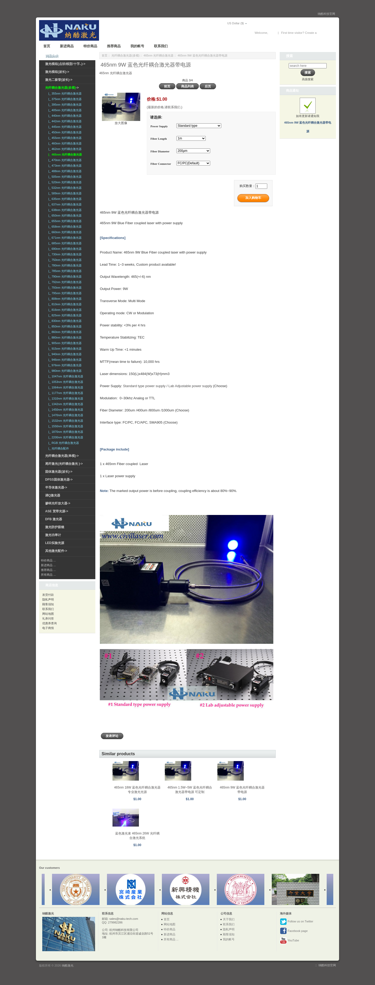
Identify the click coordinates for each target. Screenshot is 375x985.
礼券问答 (48, 618)
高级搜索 (307, 79)
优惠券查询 (49, 623)
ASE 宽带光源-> (56, 511)
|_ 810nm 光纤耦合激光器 (64, 304)
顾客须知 (48, 604)
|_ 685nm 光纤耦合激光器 (64, 243)
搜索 (289, 56)
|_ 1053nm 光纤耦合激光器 (65, 381)
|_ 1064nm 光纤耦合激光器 (65, 387)
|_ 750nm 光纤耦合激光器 (64, 259)
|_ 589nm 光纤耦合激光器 (64, 193)
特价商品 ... (48, 560)
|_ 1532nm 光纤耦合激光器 (65, 420)
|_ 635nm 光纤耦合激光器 (64, 198)
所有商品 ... (48, 574)
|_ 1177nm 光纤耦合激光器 (65, 393)
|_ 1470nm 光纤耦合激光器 (65, 415)
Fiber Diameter (160, 151)
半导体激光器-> (56, 487)
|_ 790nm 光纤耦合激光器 (64, 276)
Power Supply (159, 126)
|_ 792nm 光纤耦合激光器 (64, 282)
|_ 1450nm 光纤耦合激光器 (65, 409)
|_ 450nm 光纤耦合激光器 (64, 132)
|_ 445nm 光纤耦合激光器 (64, 126)
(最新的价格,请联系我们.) (164, 107)
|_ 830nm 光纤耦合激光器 (64, 320)
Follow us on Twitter (296, 921)
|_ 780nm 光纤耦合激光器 (64, 265)
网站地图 (48, 613)
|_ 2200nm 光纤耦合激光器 (65, 437)
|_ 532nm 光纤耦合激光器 (64, 187)
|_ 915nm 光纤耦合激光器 (64, 348)
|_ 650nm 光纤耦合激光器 (64, 215)
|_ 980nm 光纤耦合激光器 (64, 370)
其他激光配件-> (56, 551)
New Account (326, 32)
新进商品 (67, 46)
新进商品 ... (48, 565)
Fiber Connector (161, 163)
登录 (272, 32)
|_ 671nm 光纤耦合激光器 (64, 237)
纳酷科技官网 (326, 13)
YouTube (289, 940)
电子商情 (48, 628)
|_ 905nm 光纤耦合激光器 (64, 343)
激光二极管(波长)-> (58, 80)
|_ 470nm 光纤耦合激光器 (64, 160)
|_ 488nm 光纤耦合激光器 (64, 171)
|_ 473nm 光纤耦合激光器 (64, 165)
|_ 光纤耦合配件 (58, 448)
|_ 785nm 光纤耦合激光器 (64, 271)
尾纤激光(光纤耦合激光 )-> (64, 464)
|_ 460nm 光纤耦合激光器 (64, 143)
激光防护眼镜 (54, 527)
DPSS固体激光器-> (59, 479)
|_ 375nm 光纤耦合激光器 (64, 99)
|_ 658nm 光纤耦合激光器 (64, 226)
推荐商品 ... (48, 569)
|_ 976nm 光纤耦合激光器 (64, 365)
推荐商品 (114, 46)
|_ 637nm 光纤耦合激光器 (64, 204)
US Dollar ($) (228, 23)
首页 (46, 46)
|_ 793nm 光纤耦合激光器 (64, 287)
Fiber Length (159, 138)
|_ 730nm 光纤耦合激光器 (64, 254)
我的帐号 (137, 46)
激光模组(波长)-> (57, 72)
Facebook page (294, 931)
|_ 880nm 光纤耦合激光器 (64, 337)
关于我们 (229, 919)
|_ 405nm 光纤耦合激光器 (64, 110)
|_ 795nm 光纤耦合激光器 (64, 293)
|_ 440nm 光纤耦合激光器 (64, 115)
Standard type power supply (144, 386)
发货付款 (48, 594)
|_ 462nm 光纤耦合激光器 (64, 149)
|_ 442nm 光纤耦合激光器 (64, 121)
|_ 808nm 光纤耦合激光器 (64, 298)
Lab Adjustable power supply (190, 386)
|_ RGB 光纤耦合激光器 (63, 442)
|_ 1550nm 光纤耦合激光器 (65, 426)
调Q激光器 (52, 495)
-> (62, 88)
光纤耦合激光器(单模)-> (62, 456)
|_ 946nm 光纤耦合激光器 (64, 359)
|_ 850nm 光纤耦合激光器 (64, 326)
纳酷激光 (67, 965)
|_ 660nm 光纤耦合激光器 (64, 232)
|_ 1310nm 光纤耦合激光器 (65, 398)
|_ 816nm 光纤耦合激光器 (64, 309)
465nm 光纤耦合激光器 (159, 55)
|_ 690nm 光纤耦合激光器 (64, 248)
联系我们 (161, 46)
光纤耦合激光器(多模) (125, 55)
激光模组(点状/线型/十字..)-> (65, 64)
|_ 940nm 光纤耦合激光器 (64, 354)
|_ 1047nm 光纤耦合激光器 (65, 376)
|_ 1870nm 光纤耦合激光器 (65, 431)
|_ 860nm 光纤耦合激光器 (64, 332)
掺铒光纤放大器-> (57, 503)
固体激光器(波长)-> (58, 471)
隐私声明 (48, 599)
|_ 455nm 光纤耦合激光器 (64, 137)
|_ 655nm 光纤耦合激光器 (64, 221)
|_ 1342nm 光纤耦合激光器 (65, 404)
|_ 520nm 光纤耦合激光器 (64, 182)
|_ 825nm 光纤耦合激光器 (64, 315)
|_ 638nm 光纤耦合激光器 (64, 210)
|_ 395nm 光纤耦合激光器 (64, 104)
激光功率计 (53, 535)
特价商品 (90, 46)
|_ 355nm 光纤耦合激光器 (64, 93)
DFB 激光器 (53, 519)
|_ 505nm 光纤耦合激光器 (64, 176)
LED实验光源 (54, 543)
